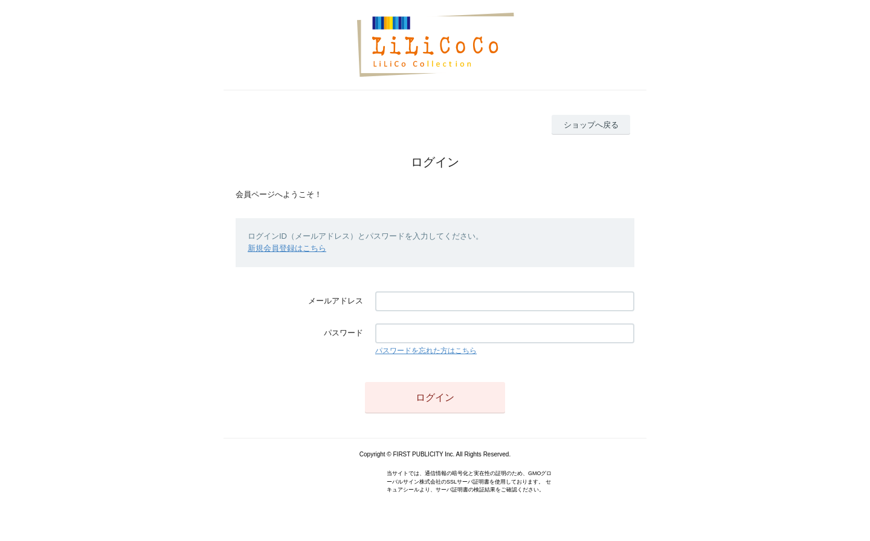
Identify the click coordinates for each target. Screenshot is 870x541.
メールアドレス (335, 300)
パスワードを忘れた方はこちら (426, 350)
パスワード (343, 332)
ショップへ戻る (591, 124)
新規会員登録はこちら (287, 248)
